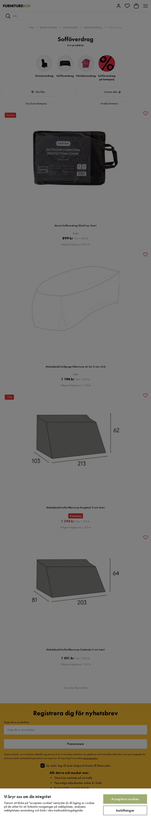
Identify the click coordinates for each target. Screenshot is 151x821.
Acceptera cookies (125, 799)
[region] (75, 804)
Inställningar (125, 810)
